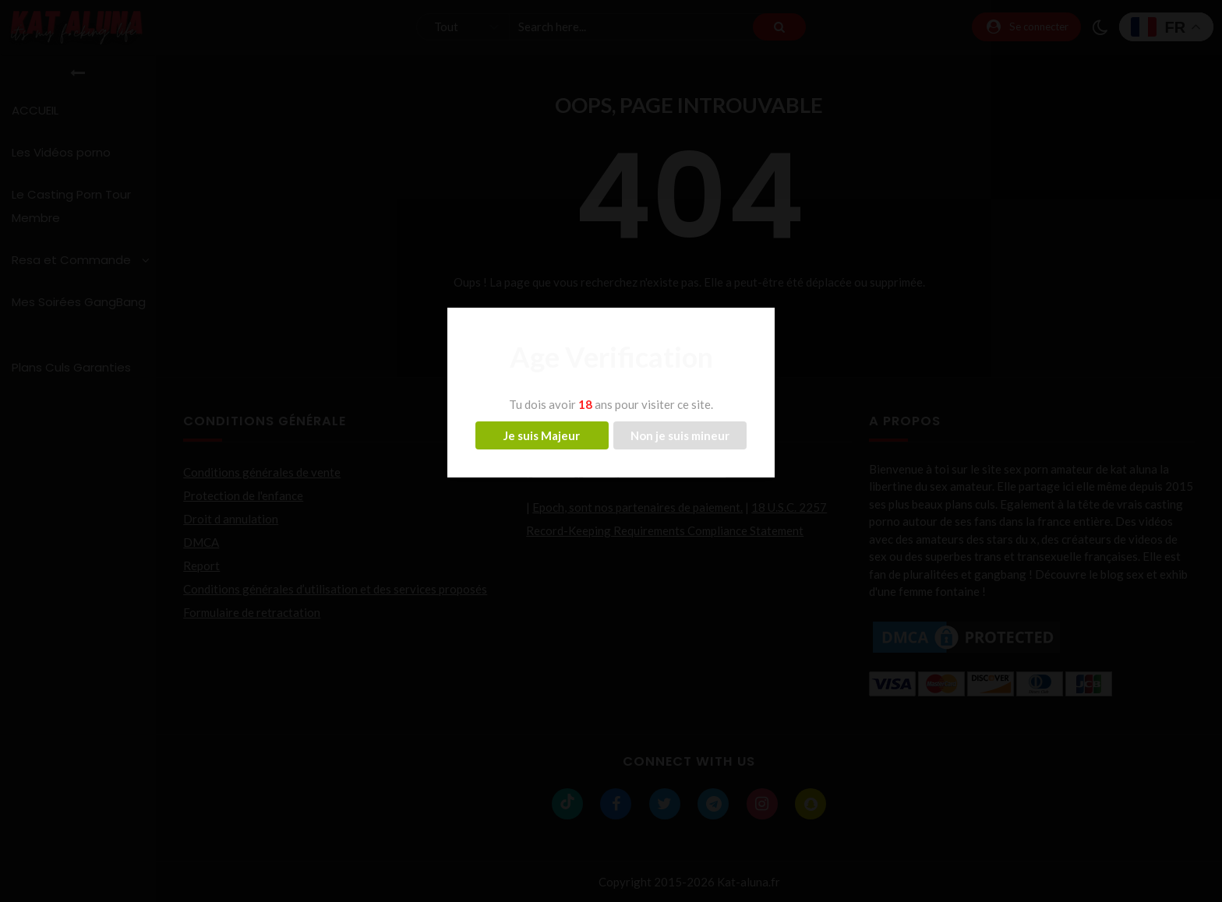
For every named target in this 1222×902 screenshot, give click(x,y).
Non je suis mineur (679, 435)
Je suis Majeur (541, 435)
